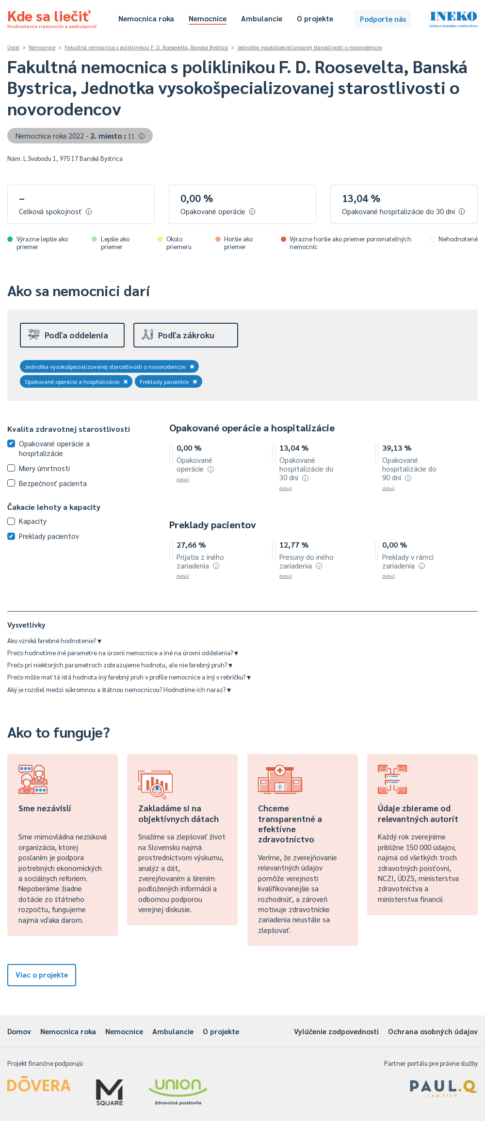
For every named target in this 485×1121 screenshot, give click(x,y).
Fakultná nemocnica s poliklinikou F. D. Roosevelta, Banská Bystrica (146, 47)
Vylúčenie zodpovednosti (336, 1031)
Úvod (13, 47)
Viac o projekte (42, 974)
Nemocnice (207, 18)
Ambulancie (261, 18)
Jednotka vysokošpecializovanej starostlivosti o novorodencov (309, 47)
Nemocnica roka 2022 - (80, 135)
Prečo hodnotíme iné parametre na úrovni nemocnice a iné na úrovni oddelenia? (122, 652)
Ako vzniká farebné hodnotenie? (54, 640)
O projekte (315, 18)
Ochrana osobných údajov (433, 1031)
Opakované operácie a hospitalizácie (76, 381)
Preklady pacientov (169, 381)
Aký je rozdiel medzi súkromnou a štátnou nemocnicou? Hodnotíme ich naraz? (119, 689)
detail (183, 479)
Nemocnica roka (146, 18)
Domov (19, 1031)
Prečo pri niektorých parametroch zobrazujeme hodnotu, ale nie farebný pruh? (119, 665)
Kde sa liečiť (52, 17)
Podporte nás (383, 18)
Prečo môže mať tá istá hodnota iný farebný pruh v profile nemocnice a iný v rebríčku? (129, 677)
